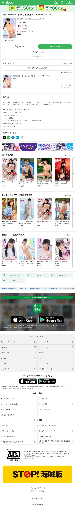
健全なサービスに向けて (47, 431)
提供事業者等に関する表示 (47, 425)
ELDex (11, 118)
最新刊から (69, 72)
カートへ (21, 46)
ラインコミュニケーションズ (33, 19)
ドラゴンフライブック (14, 112)
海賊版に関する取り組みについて (12, 442)
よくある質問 (43, 404)
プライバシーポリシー (8, 431)
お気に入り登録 (68, 63)
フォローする (43, 19)
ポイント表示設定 (44, 409)
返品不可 (19, 34)
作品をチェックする (39, 52)
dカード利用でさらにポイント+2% (25, 31)
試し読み (10, 40)
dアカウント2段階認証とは (10, 436)
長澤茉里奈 (20, 19)
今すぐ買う (56, 46)
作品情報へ (36, 56)
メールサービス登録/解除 (9, 404)
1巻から (63, 72)
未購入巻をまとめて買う (39, 68)
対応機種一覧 (43, 399)
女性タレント (13, 115)
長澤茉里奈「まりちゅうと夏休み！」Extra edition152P (31, 76)
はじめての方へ (7, 399)
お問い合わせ (5, 409)
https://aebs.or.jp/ (30, 458)
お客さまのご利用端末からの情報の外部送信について (54, 442)
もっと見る (67, 155)
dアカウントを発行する (37, 488)
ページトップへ (37, 498)
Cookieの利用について (46, 436)
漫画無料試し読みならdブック (9, 288)
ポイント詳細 (22, 28)
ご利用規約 (4, 425)
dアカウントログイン (8, 415)
